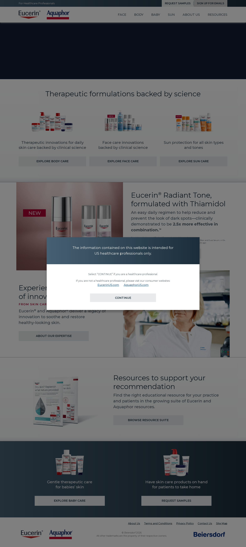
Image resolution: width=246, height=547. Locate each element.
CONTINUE (123, 298)
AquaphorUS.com (136, 285)
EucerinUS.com (108, 285)
